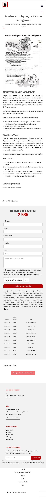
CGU (23, 478)
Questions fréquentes (12, 409)
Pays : (5, 251)
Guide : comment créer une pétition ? (17, 412)
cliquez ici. (41, 462)
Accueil (23, 469)
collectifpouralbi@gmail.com (12, 187)
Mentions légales (23, 482)
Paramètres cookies (13, 418)
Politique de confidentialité (23, 472)
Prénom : (6, 221)
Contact (8, 398)
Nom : (5, 228)
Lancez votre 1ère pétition (14, 414)
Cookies (23, 475)
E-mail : (6, 243)
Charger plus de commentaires (23, 373)
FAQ (23, 485)
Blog (7, 393)
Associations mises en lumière (15, 395)
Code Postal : (7, 236)
